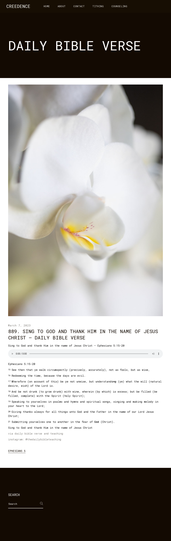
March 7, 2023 (19, 325)
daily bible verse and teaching (39, 433)
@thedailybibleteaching (43, 439)
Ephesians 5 (17, 451)
